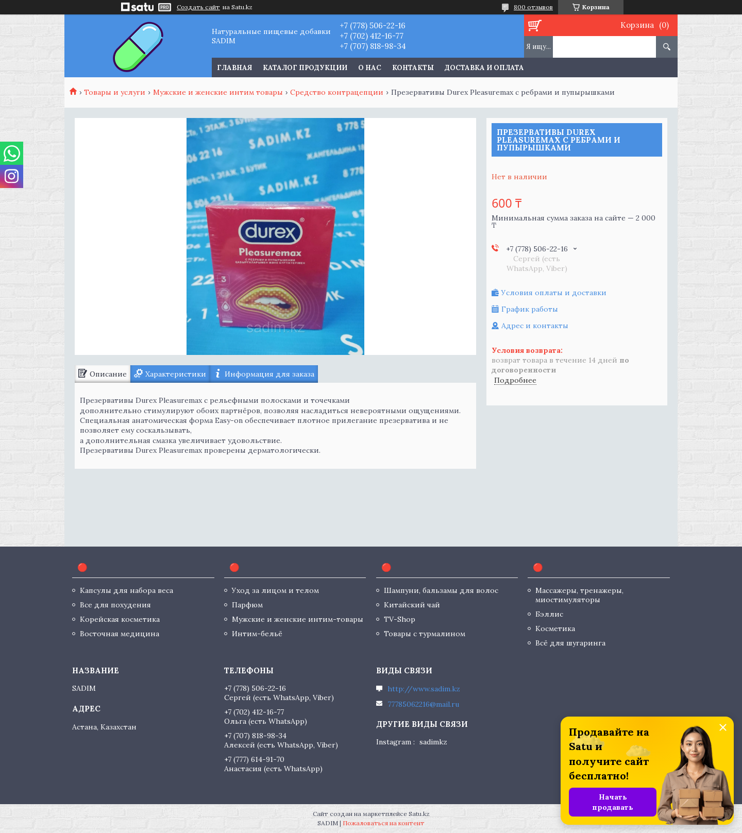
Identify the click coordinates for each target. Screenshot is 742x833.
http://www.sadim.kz (423, 688)
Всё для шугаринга (570, 643)
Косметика (555, 628)
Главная (234, 67)
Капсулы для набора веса (126, 590)
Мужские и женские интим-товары (297, 619)
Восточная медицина (119, 633)
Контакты (413, 67)
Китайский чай (412, 604)
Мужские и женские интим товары (218, 92)
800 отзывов (533, 7)
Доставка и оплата (484, 67)
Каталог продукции (305, 67)
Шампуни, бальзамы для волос (441, 590)
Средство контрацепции (336, 92)
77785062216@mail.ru (423, 704)
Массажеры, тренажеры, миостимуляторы (579, 595)
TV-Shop (399, 619)
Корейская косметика (120, 619)
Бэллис (549, 614)
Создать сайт (198, 7)
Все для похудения (115, 604)
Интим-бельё (257, 633)
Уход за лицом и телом (275, 590)
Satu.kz (419, 814)
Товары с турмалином (424, 633)
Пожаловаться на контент (384, 823)
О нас (369, 67)
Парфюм (247, 604)
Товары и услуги (114, 92)
